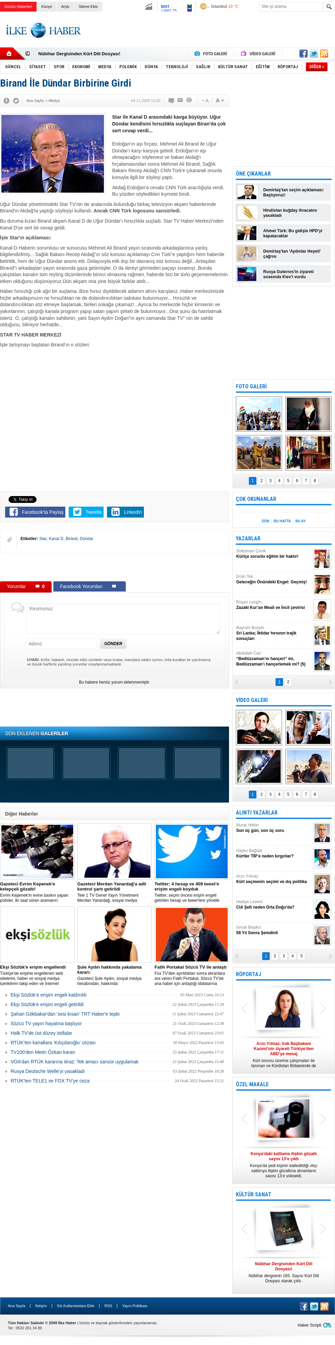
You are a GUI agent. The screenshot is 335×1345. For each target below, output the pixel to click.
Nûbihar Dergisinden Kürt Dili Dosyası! (79, 53)
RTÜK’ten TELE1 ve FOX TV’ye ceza (50, 1081)
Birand (72, 538)
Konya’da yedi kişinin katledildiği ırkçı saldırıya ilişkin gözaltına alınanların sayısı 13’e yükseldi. (283, 1164)
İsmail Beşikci (273, 930)
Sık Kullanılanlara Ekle (75, 1306)
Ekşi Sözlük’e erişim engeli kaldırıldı (49, 995)
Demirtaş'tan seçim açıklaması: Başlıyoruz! (293, 192)
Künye (46, 6)
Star (42, 538)
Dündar (86, 538)
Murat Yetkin (273, 828)
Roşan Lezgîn (273, 605)
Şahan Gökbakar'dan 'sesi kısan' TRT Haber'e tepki (65, 1014)
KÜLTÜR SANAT (253, 1194)
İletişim (41, 1306)
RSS (108, 1306)
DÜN (265, 521)
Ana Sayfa (16, 1306)
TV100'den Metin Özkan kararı (43, 1052)
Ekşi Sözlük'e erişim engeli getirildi (47, 1004)
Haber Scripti (309, 1325)
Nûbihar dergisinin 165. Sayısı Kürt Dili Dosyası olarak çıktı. (283, 1272)
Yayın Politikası (134, 1306)
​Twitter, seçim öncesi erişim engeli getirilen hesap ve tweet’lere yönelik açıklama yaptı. (192, 892)
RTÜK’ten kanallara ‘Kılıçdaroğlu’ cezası (53, 1042)
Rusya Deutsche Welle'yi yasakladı (48, 1071)
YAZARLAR (248, 538)
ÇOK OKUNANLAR (256, 499)
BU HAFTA (282, 521)
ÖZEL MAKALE (252, 1084)
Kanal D (56, 538)
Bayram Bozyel (273, 633)
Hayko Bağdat (273, 853)
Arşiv (65, 6)
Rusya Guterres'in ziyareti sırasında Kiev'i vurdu (288, 274)
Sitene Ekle (88, 6)
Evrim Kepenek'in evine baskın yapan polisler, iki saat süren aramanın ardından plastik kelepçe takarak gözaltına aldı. (37, 892)
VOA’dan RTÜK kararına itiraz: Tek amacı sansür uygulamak (74, 1061)
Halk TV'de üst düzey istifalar (41, 1033)
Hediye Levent (273, 904)
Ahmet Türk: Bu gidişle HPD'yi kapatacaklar (292, 233)
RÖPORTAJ (248, 974)
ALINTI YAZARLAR (257, 812)
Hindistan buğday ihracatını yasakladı (290, 213)
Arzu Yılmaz (273, 879)
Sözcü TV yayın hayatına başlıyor (46, 1023)
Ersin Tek (273, 579)
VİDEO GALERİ (252, 700)
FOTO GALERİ (251, 386)
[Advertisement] (114, 567)
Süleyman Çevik (273, 554)
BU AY (300, 521)
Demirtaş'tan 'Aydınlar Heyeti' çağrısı (292, 254)
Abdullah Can (273, 659)
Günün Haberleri (18, 6)
